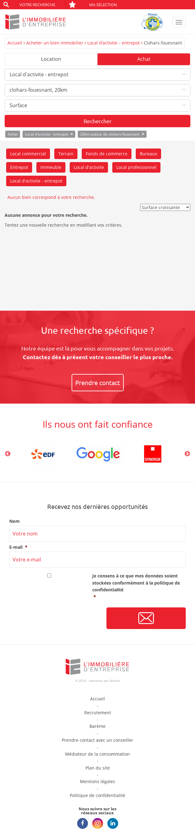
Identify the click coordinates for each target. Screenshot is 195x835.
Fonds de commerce (106, 154)
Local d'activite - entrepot (36, 181)
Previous (8, 454)
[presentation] (56, 618)
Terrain (65, 154)
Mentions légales (97, 781)
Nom (14, 521)
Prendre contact (97, 382)
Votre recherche (37, 4)
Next (187, 454)
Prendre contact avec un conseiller (97, 740)
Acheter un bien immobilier (54, 43)
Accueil (14, 43)
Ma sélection (92, 4)
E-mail (18, 547)
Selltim (115, 680)
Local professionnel (136, 167)
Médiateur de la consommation (97, 754)
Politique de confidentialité (97, 795)
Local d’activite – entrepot (113, 43)
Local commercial (28, 154)
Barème (97, 726)
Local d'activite (89, 167)
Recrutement (97, 712)
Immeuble (50, 167)
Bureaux (148, 154)
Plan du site (97, 768)
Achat (144, 59)
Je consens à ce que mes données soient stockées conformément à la (139, 586)
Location (51, 59)
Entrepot (19, 167)
